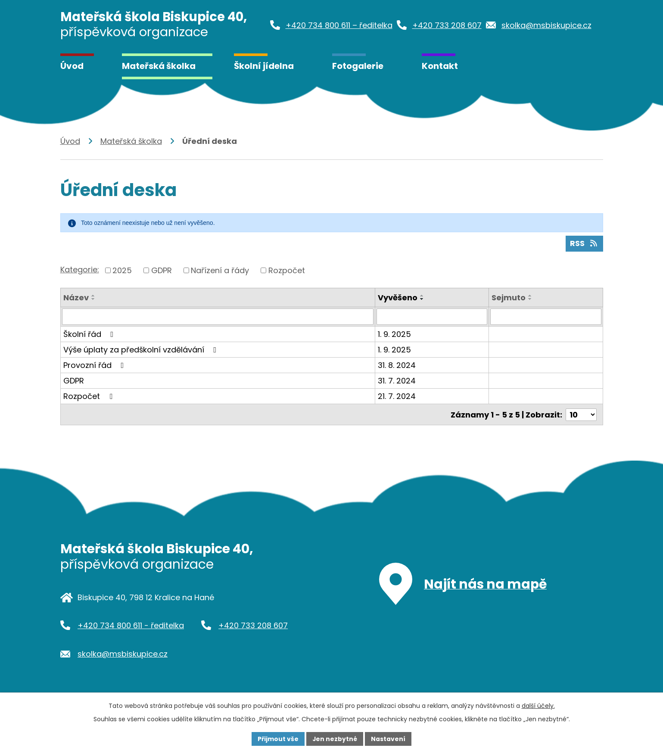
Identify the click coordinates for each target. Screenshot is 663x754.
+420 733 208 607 (253, 624)
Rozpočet (286, 270)
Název (76, 297)
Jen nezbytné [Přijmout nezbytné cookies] (335, 738)
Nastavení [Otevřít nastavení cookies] (388, 738)
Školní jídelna (264, 66)
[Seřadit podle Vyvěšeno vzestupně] (422, 295)
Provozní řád (95, 365)
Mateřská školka (159, 66)
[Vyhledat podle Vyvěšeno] (432, 316)
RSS (584, 243)
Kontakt (440, 66)
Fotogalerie (357, 66)
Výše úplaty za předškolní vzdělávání (141, 349)
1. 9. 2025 (394, 334)
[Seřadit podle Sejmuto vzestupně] (530, 295)
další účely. (538, 705)
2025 (122, 270)
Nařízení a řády (220, 270)
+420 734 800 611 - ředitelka (131, 624)
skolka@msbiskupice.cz (123, 653)
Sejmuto (509, 297)
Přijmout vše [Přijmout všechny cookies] (278, 738)
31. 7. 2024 (397, 380)
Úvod (72, 66)
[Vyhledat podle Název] (218, 316)
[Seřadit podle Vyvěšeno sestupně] (422, 299)
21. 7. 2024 (397, 396)
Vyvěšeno (397, 297)
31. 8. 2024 (397, 365)
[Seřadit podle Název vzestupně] (93, 295)
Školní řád (90, 334)
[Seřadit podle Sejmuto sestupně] (530, 299)
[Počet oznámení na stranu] (581, 414)
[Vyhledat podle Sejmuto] (545, 316)
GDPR (161, 270)
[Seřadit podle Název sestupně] (93, 299)
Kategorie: (79, 269)
